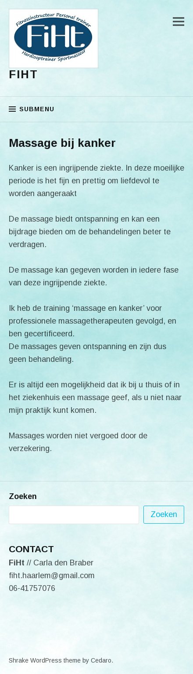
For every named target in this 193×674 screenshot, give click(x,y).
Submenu (36, 109)
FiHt (23, 74)
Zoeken (23, 496)
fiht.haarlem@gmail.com (52, 575)
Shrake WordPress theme (45, 660)
